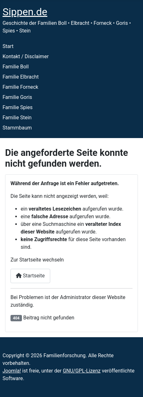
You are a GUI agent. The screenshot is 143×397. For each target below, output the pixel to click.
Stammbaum (17, 128)
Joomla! (12, 371)
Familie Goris (17, 97)
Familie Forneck (20, 87)
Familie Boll (16, 67)
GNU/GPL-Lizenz (82, 371)
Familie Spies (18, 107)
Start (8, 46)
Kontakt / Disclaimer (26, 56)
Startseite (30, 276)
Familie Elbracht (21, 77)
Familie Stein (17, 118)
